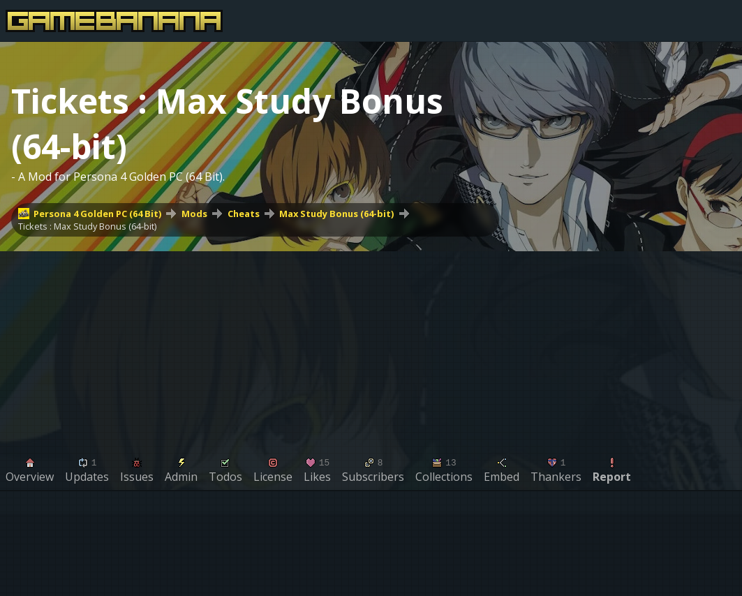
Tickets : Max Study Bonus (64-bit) (87, 226)
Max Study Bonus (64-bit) (336, 213)
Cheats (244, 213)
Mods (194, 213)
